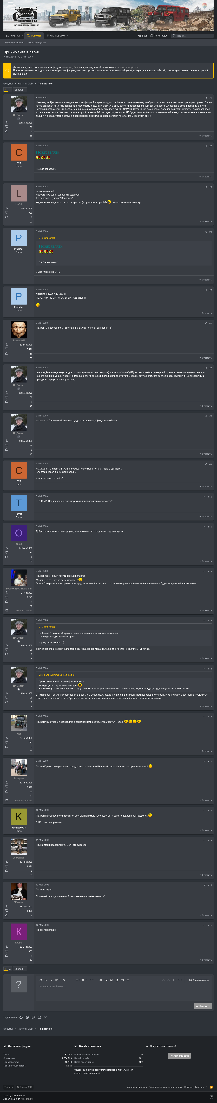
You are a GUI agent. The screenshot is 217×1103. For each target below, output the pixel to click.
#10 (210, 496)
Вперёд (19, 89)
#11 (210, 526)
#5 (210, 290)
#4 (210, 231)
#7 (210, 368)
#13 (210, 620)
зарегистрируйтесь (127, 67)
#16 (210, 761)
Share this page (179, 1055)
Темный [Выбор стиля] (8, 1087)
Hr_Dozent (11, 56)
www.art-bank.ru (24, 610)
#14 (210, 668)
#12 (210, 571)
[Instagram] (211, 1097)
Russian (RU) (24, 1087)
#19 (210, 885)
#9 (210, 464)
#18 (210, 840)
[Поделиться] (205, 98)
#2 (210, 146)
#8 (210, 416)
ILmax (69, 1065)
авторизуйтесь (71, 67)
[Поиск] (192, 36)
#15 (210, 716)
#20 (210, 925)
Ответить (207, 135)
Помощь (188, 1087)
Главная (199, 1087)
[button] (22, 36)
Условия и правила (137, 1087)
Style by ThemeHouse (14, 1095)
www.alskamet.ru (23, 800)
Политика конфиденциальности (165, 1087)
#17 (210, 810)
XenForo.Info (27, 1099)
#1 (210, 98)
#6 (210, 323)
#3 (210, 187)
